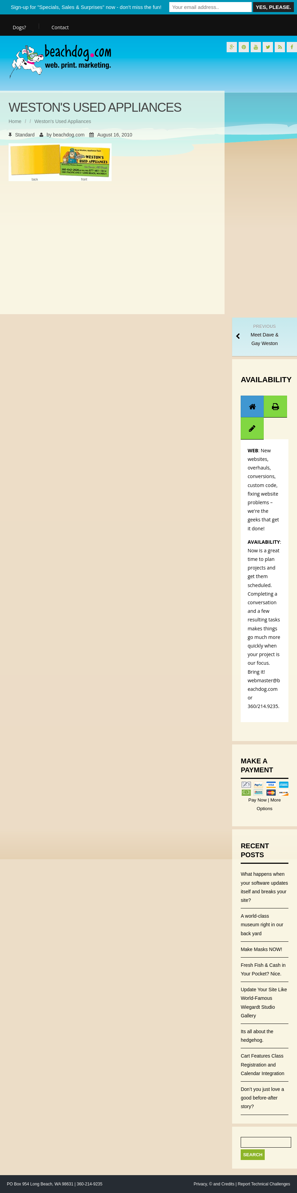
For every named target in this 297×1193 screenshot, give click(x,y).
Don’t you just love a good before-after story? (262, 1097)
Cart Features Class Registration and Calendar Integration (262, 1064)
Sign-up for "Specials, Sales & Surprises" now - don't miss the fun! (86, 7)
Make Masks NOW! (261, 949)
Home (15, 121)
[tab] (252, 406)
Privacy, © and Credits (214, 1184)
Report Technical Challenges (264, 1184)
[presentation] (252, 407)
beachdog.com (68, 134)
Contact (60, 27)
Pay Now (258, 800)
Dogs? (19, 27)
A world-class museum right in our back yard (262, 924)
